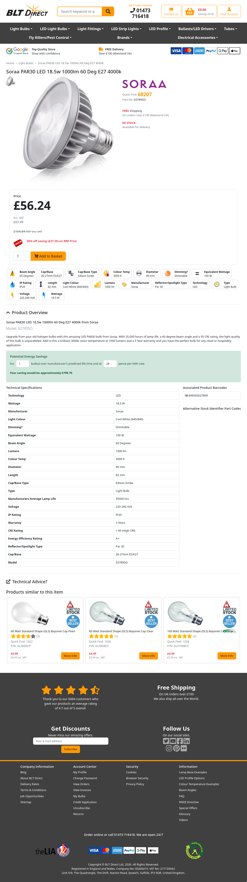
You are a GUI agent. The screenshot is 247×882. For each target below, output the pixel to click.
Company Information (37, 766)
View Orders (81, 784)
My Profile (80, 772)
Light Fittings (89, 28)
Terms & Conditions (33, 790)
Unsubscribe (81, 808)
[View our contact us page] (171, 11)
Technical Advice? (26, 582)
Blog (23, 772)
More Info (70, 656)
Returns (78, 814)
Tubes (229, 28)
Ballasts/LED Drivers (196, 28)
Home (10, 63)
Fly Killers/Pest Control (49, 37)
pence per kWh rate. (132, 364)
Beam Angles (188, 790)
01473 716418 (140, 13)
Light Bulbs (20, 28)
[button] (237, 630)
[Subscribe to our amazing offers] (70, 741)
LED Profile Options (192, 778)
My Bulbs (79, 796)
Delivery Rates (29, 784)
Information (188, 766)
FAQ (181, 796)
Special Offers (188, 808)
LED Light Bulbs (53, 28)
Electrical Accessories (196, 37)
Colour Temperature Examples (199, 784)
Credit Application (85, 802)
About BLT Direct (31, 778)
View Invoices (82, 790)
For (12, 364)
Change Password (85, 778)
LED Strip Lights (125, 28)
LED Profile (158, 28)
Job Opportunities (32, 796)
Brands (123, 37)
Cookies (131, 772)
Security (132, 766)
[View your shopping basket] (199, 11)
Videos (183, 820)
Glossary (185, 814)
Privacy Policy (135, 784)
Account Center (85, 766)
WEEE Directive (189, 802)
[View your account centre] (229, 11)
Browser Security (137, 778)
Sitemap (25, 802)
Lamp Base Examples (193, 772)
